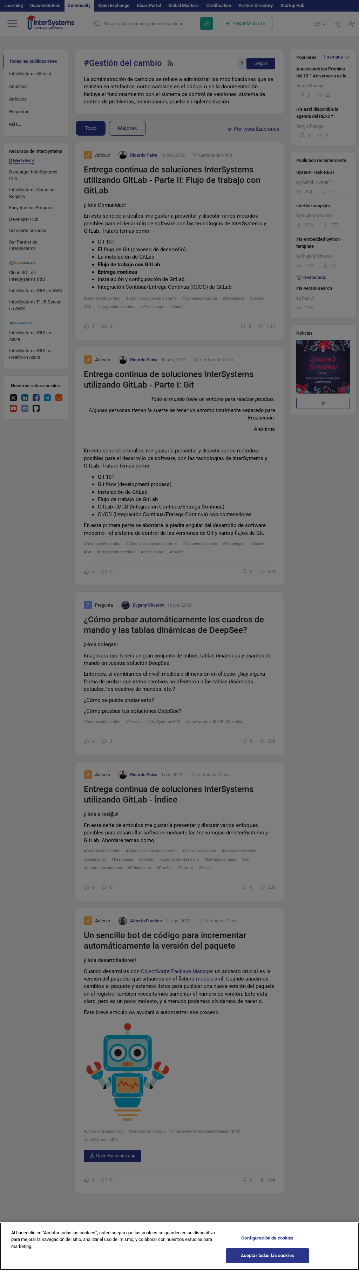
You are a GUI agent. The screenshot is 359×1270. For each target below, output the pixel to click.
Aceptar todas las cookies (267, 1260)
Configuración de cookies (267, 1242)
